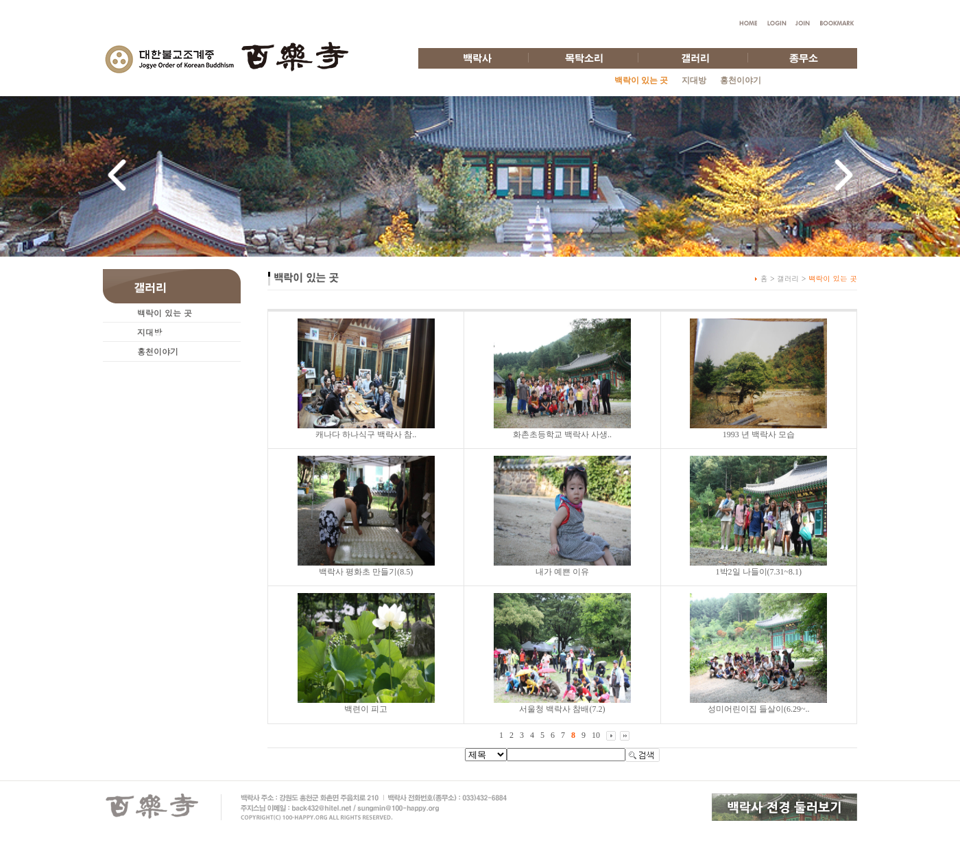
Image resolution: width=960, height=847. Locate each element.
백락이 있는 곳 (164, 312)
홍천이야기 (740, 80)
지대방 (694, 80)
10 (596, 735)
